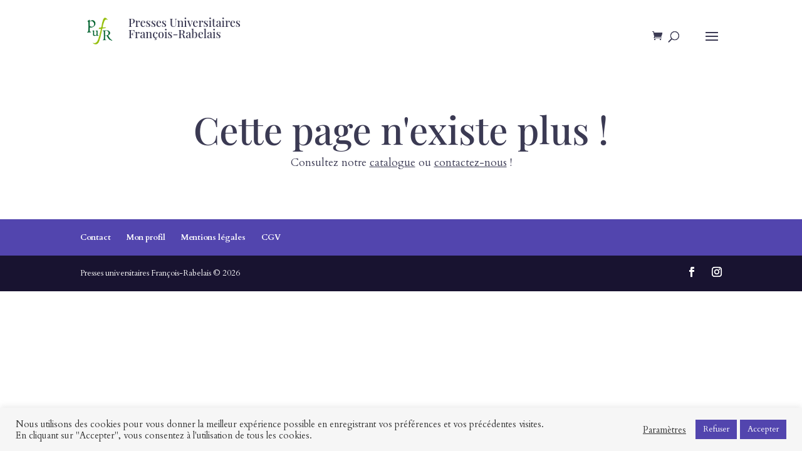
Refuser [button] (716, 429)
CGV (271, 237)
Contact (95, 237)
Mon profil (146, 237)
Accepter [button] (763, 429)
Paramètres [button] (664, 429)
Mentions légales (213, 237)
